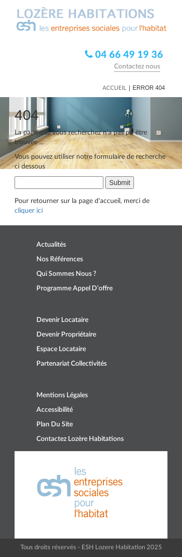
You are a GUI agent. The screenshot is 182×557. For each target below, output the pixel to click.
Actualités (51, 244)
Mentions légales (62, 395)
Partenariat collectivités (71, 363)
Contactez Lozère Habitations (80, 439)
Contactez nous (137, 66)
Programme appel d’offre (74, 288)
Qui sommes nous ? (66, 273)
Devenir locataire (62, 320)
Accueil (114, 88)
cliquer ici (29, 210)
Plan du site (54, 424)
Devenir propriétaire (66, 334)
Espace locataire (61, 349)
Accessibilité (54, 409)
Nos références (59, 259)
